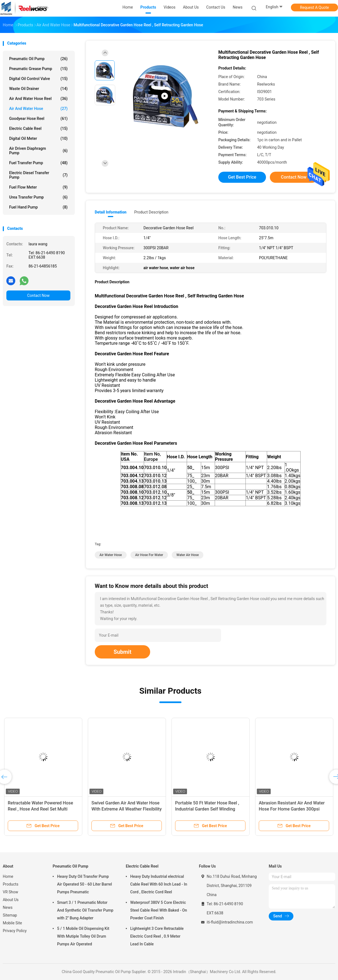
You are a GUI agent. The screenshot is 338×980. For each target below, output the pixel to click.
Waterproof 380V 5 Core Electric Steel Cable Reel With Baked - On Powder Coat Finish (158, 910)
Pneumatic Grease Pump (38, 68)
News (7, 907)
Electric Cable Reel (38, 128)
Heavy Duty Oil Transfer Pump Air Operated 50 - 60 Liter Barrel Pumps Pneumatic (84, 884)
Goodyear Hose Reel (38, 118)
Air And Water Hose (38, 108)
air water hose (110, 555)
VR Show (10, 892)
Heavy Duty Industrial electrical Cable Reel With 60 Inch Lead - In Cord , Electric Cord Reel (158, 884)
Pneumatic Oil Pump (38, 58)
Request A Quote (314, 7)
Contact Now (38, 295)
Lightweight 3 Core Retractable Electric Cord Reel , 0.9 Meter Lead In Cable (157, 936)
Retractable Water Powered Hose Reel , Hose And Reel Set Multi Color (40, 809)
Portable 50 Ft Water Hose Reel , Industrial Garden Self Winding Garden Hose (207, 809)
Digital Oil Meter (38, 138)
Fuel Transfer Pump (38, 163)
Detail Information (110, 212)
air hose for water (149, 555)
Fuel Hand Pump (38, 207)
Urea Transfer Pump (38, 197)
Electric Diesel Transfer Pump (38, 175)
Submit (122, 652)
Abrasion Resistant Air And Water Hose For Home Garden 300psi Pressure (292, 809)
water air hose (187, 555)
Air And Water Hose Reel (38, 98)
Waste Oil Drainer (38, 88)
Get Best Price (242, 177)
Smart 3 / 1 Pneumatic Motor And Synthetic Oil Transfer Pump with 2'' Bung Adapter (85, 910)
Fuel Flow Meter (38, 187)
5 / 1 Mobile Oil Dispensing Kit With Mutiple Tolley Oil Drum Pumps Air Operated (83, 936)
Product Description (151, 212)
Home (8, 876)
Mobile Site (12, 923)
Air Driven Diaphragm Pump (38, 150)
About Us (11, 899)
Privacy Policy (15, 930)
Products (10, 884)
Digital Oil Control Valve (38, 78)
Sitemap (10, 915)
